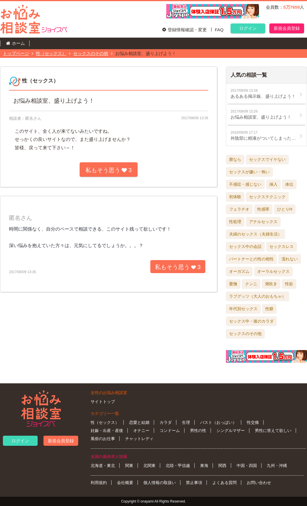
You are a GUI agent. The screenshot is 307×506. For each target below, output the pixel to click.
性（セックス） (51, 53)
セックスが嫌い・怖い (249, 172)
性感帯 (263, 209)
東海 (204, 465)
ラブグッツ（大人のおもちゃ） (257, 296)
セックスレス (281, 246)
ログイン (248, 28)
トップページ (16, 53)
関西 (222, 465)
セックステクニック (267, 196)
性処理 (235, 221)
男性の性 (198, 430)
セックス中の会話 (245, 246)
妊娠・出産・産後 (107, 430)
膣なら (235, 159)
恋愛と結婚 (139, 422)
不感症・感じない (245, 184)
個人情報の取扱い (159, 482)
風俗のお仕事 (103, 438)
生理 (186, 422)
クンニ (251, 283)
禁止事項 (194, 482)
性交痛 (253, 422)
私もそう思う (108, 170)
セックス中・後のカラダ (251, 321)
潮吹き (271, 283)
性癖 (269, 308)
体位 (289, 184)
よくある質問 (224, 482)
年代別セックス (243, 308)
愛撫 (233, 283)
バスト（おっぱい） (218, 422)
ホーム (18, 43)
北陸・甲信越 (178, 465)
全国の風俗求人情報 (109, 456)
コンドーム (170, 430)
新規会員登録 (287, 28)
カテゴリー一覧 (105, 413)
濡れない (290, 259)
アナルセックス (263, 221)
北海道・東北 (103, 465)
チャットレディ (139, 438)
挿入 (273, 184)
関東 (129, 465)
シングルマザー (230, 430)
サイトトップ (103, 401)
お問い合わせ (259, 482)
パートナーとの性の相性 (251, 259)
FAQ (219, 29)
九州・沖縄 (277, 465)
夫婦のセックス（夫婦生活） (255, 234)
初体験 (235, 196)
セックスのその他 (90, 53)
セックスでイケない (267, 159)
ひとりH (284, 209)
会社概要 (125, 482)
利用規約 (99, 482)
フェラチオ (239, 209)
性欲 (289, 283)
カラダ (166, 422)
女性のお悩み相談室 (109, 392)
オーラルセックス (273, 271)
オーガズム (239, 271)
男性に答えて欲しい (273, 430)
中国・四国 (247, 465)
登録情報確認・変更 (187, 29)
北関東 (149, 465)
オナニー (141, 430)
